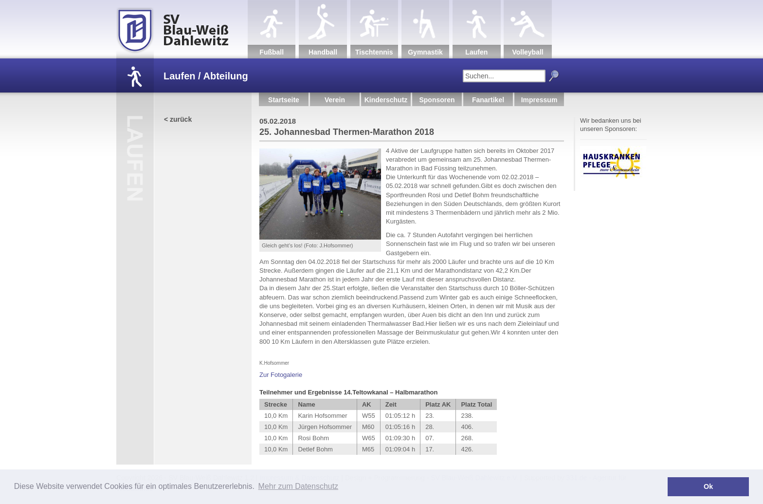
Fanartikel (488, 100)
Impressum (539, 100)
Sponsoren (436, 100)
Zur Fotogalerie (280, 374)
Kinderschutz (386, 100)
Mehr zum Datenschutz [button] (298, 486)
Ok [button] (708, 486)
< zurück (178, 119)
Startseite (283, 100)
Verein (335, 100)
